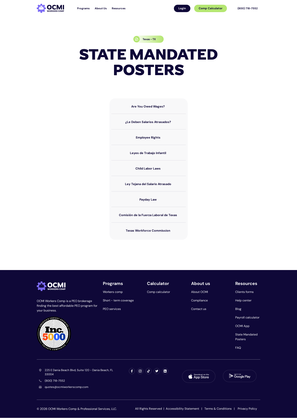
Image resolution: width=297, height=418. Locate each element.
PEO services (112, 309)
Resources (118, 8)
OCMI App (242, 326)
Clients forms (244, 292)
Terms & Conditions (218, 409)
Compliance (199, 300)
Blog (238, 309)
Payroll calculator (247, 317)
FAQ (238, 348)
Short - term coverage (118, 300)
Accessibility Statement (183, 409)
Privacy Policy (247, 409)
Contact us (198, 309)
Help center (243, 300)
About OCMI (199, 292)
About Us (101, 8)
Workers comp (113, 292)
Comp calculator (158, 292)
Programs (83, 8)
